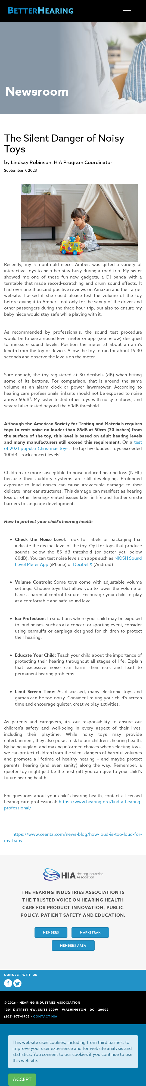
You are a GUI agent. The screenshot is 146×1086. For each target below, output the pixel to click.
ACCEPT (22, 1079)
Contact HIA (45, 1016)
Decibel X (82, 564)
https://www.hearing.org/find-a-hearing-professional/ (73, 805)
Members (51, 932)
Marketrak (90, 932)
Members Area (73, 945)
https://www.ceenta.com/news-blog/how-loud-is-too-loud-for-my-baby (73, 837)
